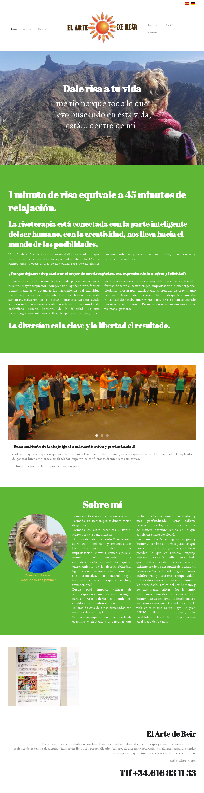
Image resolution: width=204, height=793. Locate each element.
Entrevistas (154, 25)
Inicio (14, 29)
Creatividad (102, 435)
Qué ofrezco (171, 25)
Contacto (152, 32)
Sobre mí (27, 29)
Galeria (42, 29)
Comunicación (107, 435)
